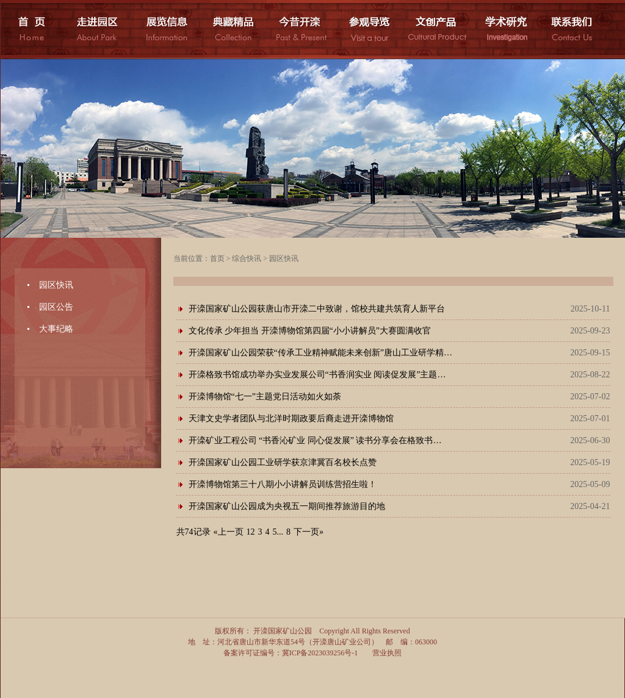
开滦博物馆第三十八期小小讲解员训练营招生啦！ (283, 484)
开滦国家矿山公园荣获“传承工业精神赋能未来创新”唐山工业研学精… (320, 352)
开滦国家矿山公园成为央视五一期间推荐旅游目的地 (287, 506)
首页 (217, 258)
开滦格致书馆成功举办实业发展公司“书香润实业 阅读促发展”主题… (317, 374)
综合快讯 (246, 258)
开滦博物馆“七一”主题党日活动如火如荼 (265, 396)
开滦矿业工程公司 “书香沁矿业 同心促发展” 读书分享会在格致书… (315, 440)
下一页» (308, 531)
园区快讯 (56, 285)
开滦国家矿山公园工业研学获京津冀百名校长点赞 (283, 462)
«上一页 (229, 531)
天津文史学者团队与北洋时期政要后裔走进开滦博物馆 (291, 418)
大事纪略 (56, 328)
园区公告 (56, 307)
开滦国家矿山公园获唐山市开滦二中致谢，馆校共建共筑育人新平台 (317, 308)
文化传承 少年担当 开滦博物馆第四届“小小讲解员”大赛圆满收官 (310, 330)
